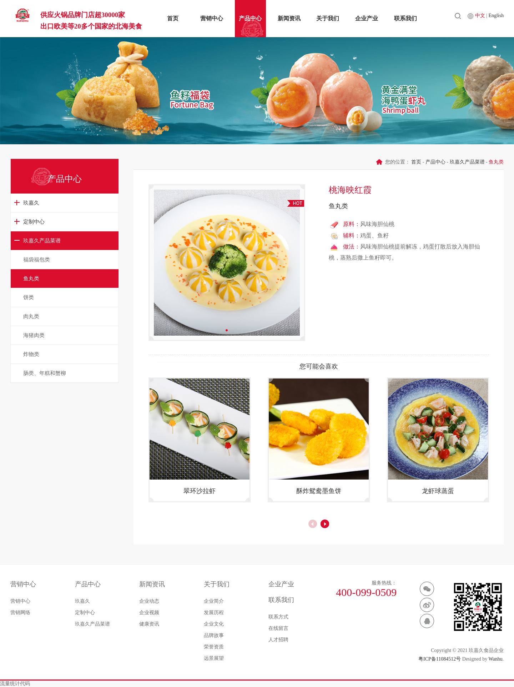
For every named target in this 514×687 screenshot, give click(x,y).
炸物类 (31, 354)
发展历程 (214, 612)
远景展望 (214, 658)
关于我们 (327, 18)
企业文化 (214, 624)
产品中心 (250, 18)
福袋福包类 (36, 259)
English (496, 18)
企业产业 (366, 18)
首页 (172, 18)
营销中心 (211, 18)
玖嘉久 (31, 203)
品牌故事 (214, 635)
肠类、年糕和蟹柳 (44, 373)
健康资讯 (149, 624)
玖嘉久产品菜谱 (42, 241)
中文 (481, 18)
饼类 (28, 297)
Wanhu (495, 659)
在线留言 (278, 628)
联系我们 (405, 18)
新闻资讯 (289, 18)
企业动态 (149, 601)
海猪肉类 (34, 335)
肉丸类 (31, 316)
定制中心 (34, 222)
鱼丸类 (31, 278)
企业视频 (149, 612)
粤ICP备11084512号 (439, 659)
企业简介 (214, 601)
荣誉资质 (214, 647)
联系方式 (278, 617)
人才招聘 (278, 639)
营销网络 (20, 612)
